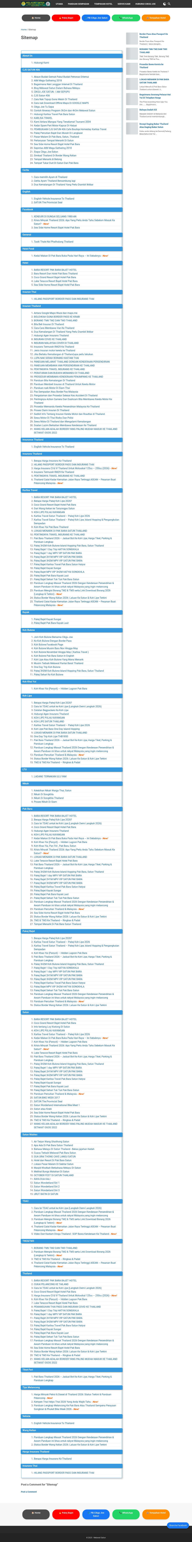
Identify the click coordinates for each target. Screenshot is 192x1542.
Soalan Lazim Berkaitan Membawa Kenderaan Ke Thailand (65, 425)
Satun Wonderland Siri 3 (47, 1190)
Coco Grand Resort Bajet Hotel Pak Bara (55, 277)
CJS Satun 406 (42, 95)
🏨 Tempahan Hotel (156, 18)
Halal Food (28, 248)
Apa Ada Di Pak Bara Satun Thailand (53, 1145)
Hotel (25, 262)
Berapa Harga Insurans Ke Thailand (53, 460)
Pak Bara (27, 808)
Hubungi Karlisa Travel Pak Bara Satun (54, 114)
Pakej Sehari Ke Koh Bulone (48, 674)
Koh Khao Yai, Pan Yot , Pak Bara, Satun (55, 845)
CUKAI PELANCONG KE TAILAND (51, 1284)
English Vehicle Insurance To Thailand (54, 198)
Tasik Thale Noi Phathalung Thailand (53, 241)
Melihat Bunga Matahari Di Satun (51, 1171)
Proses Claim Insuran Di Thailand (51, 410)
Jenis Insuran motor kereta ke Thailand (54, 350)
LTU (24, 769)
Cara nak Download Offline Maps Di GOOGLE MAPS (61, 103)
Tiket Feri (27, 1369)
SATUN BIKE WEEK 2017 (47, 1097)
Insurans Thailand (32, 453)
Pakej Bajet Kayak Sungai (47, 568)
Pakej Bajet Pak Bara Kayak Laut (51, 575)
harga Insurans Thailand (35, 1451)
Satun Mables (29, 1134)
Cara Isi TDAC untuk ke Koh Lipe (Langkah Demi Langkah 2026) (68, 706)
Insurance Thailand (32, 439)
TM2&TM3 (28, 1241)
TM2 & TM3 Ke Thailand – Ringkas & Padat (57, 762)
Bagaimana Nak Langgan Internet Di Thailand (58, 84)
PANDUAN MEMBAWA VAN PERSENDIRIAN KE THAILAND (64, 365)
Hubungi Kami (41, 62)
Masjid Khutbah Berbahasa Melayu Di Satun (57, 1167)
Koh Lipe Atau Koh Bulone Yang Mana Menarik (58, 659)
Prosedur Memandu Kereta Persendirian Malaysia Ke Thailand (67, 406)
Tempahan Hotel (103, 4)
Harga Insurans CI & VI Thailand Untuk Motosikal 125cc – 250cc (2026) (72, 468)
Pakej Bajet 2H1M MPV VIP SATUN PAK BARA (58, 556)
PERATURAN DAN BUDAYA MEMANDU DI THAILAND (61, 373)
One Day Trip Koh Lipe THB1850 (51, 736)
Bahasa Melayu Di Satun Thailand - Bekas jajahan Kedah (64, 1149)
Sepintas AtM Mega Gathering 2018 (53, 148)
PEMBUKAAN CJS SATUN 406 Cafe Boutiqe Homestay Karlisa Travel (70, 129)
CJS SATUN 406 (31, 69)
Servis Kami (124, 4)
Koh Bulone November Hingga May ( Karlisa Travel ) (61, 652)
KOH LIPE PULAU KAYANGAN (49, 512)
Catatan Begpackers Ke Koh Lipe (51, 710)
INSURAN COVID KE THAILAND (50, 339)
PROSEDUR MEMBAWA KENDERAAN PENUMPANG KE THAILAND (68, 376)
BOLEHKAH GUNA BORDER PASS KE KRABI (57, 316)
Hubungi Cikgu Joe (145, 4)
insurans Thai (29, 1465)
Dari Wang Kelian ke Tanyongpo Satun (54, 508)
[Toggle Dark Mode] (164, 4)
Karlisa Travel (29, 490)
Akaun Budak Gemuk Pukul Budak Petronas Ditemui (61, 76)
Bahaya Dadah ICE (148, 110)
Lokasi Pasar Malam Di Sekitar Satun (54, 1164)
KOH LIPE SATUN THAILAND (49, 721)
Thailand (27, 1273)
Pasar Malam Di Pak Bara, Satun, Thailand (56, 136)
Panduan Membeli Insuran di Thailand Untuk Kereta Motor (64, 384)
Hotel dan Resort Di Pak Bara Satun (52, 1160)
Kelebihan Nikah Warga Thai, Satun (52, 790)
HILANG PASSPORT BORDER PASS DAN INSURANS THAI (64, 299)
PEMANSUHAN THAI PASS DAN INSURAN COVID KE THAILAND (67, 1306)
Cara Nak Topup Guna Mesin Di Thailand (55, 99)
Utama (59, 4)
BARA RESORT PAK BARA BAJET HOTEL (55, 269)
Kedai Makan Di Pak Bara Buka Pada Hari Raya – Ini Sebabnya (67, 255)
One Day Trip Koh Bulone (47, 667)
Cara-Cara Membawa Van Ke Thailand (54, 328)
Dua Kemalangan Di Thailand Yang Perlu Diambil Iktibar (63, 184)
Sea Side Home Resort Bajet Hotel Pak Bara (57, 144)
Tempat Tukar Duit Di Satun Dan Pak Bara (56, 163)
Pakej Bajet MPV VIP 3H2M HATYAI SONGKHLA (59, 571)
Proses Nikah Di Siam (45, 801)
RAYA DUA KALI (42, 1179)
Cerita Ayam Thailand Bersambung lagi (54, 180)
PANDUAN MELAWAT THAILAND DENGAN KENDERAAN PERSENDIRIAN (72, 361)
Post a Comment (29, 1492)
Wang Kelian (29, 1430)
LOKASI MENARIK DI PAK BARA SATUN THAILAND (60, 530)
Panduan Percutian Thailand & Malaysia (55, 754)
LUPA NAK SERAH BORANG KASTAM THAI (56, 358)
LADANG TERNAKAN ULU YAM (50, 776)
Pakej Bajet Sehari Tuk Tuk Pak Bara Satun (56, 579)
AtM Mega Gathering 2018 (48, 80)
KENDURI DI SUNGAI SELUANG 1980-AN (55, 216)
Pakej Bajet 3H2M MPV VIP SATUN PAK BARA (58, 560)
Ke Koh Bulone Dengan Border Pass (53, 640)
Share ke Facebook (178, 1525)
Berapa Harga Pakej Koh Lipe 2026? (53, 501)
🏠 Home (36, 18)
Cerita (25, 170)
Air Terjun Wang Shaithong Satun (51, 1141)
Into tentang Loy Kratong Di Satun (52, 1026)
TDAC (25, 1201)
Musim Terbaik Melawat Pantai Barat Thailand (58, 663)
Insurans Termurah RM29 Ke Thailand (54, 346)
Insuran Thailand (31, 306)
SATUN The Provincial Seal (48, 202)
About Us (27, 55)
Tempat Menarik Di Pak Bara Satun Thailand (57, 924)
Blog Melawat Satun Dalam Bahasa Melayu (57, 88)
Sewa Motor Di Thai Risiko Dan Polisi (53, 417)
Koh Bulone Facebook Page (48, 644)
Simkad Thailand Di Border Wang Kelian (55, 155)
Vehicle (26, 1416)
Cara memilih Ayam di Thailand (50, 177)
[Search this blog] (169, 4)
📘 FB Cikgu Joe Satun (95, 18)
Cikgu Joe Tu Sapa (44, 106)
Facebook (27, 209)
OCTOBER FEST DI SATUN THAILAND (54, 1175)
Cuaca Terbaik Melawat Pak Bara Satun (55, 1152)
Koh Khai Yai (29, 681)
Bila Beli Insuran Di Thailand (49, 324)
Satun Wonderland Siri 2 (47, 1186)
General (26, 234)
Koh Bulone (28, 630)
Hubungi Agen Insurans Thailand (51, 335)
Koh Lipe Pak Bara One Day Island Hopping (57, 729)
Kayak (25, 612)
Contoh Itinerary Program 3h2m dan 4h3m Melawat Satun (64, 110)
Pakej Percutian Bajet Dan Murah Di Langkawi (58, 133)
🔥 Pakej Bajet (66, 18)
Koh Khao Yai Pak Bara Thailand (51, 527)
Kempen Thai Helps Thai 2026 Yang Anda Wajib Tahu (62, 1401)
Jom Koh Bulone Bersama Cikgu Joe (53, 637)
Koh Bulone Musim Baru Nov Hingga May (56, 648)
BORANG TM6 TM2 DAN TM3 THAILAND (55, 320)
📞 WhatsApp (126, 18)
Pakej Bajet (28, 931)
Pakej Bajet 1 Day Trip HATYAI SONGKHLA (56, 549)
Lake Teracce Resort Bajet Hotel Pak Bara (56, 281)
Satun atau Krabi (43, 1108)
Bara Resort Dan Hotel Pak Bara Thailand (56, 273)
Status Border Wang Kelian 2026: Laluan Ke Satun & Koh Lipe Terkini (70, 597)
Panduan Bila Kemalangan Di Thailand (54, 380)
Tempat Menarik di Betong (48, 159)
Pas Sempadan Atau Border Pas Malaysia (56, 391)
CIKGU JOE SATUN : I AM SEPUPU (52, 91)
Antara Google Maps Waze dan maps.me (55, 313)
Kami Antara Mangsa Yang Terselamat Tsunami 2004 (62, 121)
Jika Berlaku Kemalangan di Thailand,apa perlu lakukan (63, 354)
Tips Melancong (31, 1387)
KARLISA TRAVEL (43, 118)
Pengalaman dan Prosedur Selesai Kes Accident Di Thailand (66, 395)
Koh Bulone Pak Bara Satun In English (54, 655)
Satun (25, 1012)
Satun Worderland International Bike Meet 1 (57, 1105)
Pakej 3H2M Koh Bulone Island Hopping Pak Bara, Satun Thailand (69, 545)
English (26, 191)
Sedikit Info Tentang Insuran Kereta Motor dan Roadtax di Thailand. (69, 414)
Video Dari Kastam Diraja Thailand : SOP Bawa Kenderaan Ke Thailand (71, 1233)
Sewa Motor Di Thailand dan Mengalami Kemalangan (62, 421)
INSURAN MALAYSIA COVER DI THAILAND (56, 343)
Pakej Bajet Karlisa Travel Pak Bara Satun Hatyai (59, 564)
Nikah (25, 783)
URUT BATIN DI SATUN (46, 1194)
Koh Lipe (27, 695)
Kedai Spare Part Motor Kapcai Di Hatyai (55, 125)
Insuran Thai (29, 291)
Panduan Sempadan (78, 4)
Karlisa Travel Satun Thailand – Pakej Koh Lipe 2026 (62, 516)
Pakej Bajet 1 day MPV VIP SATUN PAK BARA (58, 553)
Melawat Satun (100, 1538)
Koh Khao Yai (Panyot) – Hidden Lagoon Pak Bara (60, 688)
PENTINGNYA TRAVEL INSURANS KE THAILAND (59, 369)
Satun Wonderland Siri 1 (47, 1182)
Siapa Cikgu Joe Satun (46, 151)
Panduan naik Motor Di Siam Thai (52, 388)
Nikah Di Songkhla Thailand (49, 798)
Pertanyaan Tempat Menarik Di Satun (54, 140)
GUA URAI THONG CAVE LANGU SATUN (55, 1156)
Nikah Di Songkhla (44, 794)
